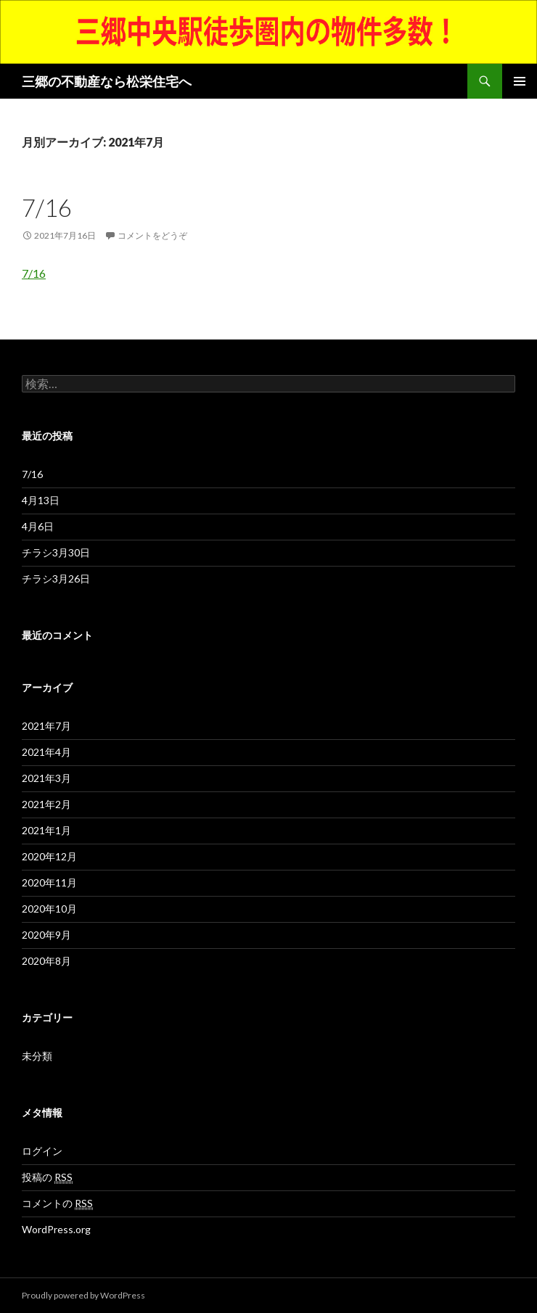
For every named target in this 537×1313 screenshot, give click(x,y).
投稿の (47, 1177)
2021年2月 (46, 804)
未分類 (37, 1056)
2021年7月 (46, 726)
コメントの (57, 1203)
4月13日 (41, 500)
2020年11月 (49, 882)
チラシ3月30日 (56, 552)
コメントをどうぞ (152, 235)
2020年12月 (49, 856)
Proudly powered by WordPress (83, 1295)
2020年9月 (46, 935)
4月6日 (38, 526)
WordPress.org (56, 1229)
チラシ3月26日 (56, 578)
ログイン (42, 1151)
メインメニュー (519, 81)
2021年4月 (46, 752)
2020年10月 (49, 908)
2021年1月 (46, 830)
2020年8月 (46, 961)
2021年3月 (46, 778)
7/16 (47, 207)
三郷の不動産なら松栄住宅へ (107, 81)
